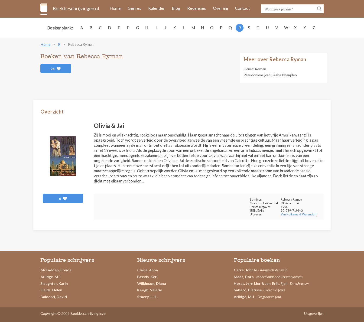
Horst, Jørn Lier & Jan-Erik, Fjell (260, 283)
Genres (134, 8)
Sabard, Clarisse (248, 290)
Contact (242, 8)
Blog (176, 8)
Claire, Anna (147, 270)
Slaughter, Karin (54, 283)
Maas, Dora (244, 276)
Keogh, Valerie (149, 290)
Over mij (220, 8)
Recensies (196, 8)
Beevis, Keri (147, 276)
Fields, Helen (51, 290)
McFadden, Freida (56, 270)
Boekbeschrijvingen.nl (75, 8)
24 (56, 68)
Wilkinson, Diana (151, 283)
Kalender (156, 8)
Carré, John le (245, 270)
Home (115, 8)
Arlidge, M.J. (51, 276)
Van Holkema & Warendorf (299, 214)
